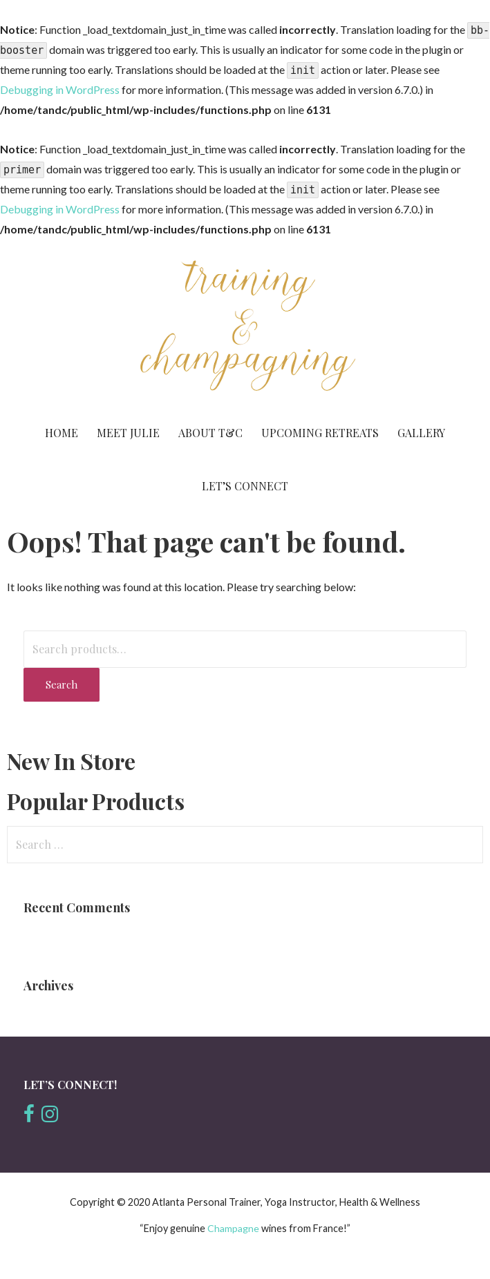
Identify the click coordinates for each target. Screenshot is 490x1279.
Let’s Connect (245, 486)
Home (61, 432)
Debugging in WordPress (60, 89)
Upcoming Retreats (320, 432)
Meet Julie (128, 432)
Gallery (421, 432)
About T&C (210, 432)
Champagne (234, 1228)
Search (61, 684)
